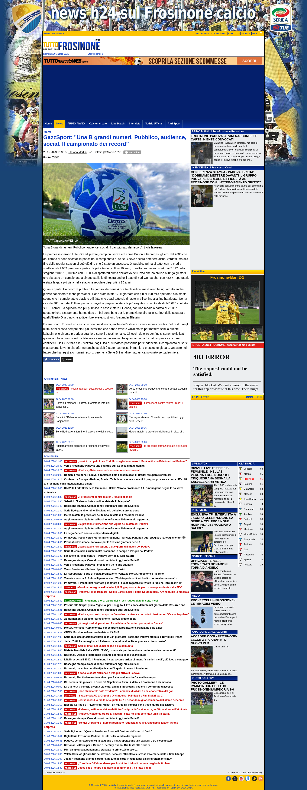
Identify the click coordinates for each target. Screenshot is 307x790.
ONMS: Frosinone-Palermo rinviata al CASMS (91, 632)
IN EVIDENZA (200, 167)
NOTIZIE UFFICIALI (203, 556)
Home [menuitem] (48, 123)
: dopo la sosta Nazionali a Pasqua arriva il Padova (102, 673)
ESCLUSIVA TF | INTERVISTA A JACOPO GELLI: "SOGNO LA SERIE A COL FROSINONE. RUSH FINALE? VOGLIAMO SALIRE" (213, 521)
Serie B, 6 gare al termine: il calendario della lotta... (84, 431)
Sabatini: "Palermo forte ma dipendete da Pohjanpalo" (97, 501)
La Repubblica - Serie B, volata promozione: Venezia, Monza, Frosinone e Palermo (114, 573)
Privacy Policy (255, 772)
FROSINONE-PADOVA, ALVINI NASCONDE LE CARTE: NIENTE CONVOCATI (224, 137)
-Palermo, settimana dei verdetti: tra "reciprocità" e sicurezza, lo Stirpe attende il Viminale (125, 709)
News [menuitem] (59, 123)
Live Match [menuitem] (118, 123)
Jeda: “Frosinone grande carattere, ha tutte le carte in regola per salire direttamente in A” (118, 758)
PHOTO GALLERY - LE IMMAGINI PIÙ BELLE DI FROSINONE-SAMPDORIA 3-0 (212, 686)
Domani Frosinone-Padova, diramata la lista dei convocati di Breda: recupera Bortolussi (117, 474)
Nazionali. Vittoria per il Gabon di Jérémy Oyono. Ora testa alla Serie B (107, 745)
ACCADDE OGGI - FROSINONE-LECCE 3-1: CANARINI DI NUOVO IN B (214, 640)
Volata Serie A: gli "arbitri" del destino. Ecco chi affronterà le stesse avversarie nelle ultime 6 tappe (124, 754)
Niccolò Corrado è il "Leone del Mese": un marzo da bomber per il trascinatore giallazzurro (119, 704)
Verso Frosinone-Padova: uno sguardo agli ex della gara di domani (104, 465)
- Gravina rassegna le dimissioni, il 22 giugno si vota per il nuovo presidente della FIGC (123, 587)
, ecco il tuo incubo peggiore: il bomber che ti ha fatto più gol (108, 767)
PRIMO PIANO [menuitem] (76, 123)
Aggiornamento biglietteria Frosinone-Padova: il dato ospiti (100, 618)
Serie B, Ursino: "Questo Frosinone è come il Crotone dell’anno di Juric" (108, 731)
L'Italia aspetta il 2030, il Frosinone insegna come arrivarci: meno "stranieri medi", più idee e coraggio (126, 659)
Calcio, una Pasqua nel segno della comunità (98, 645)
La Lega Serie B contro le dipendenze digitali (91, 533)
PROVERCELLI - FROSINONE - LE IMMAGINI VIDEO (213, 602)
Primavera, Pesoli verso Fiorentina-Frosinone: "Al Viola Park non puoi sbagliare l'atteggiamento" (123, 537)
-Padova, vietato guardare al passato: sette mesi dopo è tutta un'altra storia (116, 713)
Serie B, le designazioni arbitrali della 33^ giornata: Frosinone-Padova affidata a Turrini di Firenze (123, 636)
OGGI (249, 397)
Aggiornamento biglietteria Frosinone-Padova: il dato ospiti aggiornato (107, 519)
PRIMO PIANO (200, 131)
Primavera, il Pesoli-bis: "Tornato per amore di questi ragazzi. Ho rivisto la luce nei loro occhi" (121, 582)
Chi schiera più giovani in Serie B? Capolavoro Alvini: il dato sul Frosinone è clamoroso (117, 682)
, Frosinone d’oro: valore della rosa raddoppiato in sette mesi (111, 600)
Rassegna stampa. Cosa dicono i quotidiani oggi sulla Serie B (101, 505)
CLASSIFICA (247, 463)
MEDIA (196, 595)
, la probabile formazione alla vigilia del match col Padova (106, 524)
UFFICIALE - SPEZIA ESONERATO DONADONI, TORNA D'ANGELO (209, 564)
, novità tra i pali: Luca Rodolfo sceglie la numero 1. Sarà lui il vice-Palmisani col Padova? (125, 461)
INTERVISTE (199, 509)
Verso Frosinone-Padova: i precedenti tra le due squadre (98, 564)
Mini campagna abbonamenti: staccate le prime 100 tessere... (101, 749)
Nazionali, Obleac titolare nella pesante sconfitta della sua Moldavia (105, 654)
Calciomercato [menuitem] (98, 123)
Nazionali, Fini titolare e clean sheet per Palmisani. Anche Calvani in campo (110, 677)
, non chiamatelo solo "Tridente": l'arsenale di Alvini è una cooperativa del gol (118, 691)
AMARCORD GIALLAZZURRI (209, 631)
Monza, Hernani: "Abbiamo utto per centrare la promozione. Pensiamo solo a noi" (113, 627)
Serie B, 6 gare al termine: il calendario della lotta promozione (101, 510)
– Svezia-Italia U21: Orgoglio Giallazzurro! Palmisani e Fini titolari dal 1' (113, 695)
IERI (259, 397)
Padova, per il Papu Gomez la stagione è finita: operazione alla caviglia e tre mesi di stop (118, 740)
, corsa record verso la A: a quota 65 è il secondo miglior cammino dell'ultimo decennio (124, 700)
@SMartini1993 (112, 152)
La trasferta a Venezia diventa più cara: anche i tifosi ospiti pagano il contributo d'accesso (119, 686)
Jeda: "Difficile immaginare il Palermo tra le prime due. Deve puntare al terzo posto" (115, 641)
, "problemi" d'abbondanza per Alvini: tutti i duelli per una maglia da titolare (117, 763)
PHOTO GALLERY (203, 678)
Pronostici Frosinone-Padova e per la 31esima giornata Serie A (102, 542)
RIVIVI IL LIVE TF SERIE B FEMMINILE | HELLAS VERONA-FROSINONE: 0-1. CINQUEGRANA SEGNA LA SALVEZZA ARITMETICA (210, 474)
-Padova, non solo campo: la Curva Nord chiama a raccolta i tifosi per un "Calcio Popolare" (126, 614)
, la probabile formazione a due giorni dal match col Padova (107, 546)
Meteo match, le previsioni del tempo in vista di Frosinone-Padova (104, 515)
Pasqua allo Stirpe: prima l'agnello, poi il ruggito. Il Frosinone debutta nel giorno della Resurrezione (124, 605)
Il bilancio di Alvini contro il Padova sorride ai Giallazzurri (99, 555)
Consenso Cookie (237, 772)
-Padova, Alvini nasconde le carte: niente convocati (102, 470)
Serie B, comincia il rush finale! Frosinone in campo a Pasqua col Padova (108, 551)
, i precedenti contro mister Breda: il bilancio (98, 496)
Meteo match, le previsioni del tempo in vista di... (156, 431)
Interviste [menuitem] (134, 123)
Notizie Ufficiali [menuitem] (154, 123)
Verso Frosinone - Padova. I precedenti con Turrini (94, 569)
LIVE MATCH (199, 463)
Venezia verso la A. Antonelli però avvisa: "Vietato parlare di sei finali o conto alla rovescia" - (120, 578)
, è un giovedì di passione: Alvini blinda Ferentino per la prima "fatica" (113, 623)
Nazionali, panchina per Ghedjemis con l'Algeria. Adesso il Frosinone (106, 668)
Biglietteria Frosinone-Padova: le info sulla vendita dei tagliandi (102, 736)
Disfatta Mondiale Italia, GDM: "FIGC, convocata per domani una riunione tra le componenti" (120, 650)
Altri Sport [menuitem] (174, 123)
